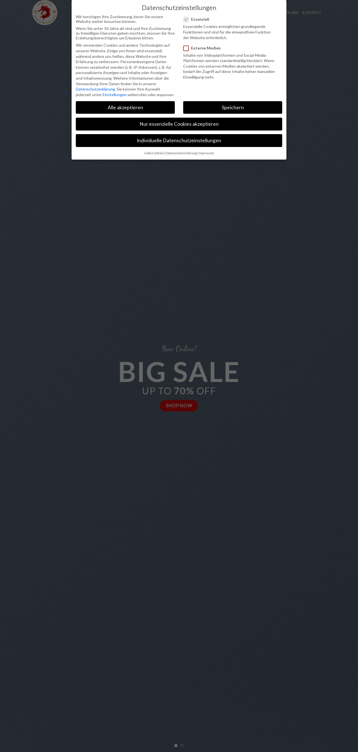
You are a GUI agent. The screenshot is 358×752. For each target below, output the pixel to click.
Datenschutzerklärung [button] (181, 152)
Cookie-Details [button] (154, 152)
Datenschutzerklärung (95, 88)
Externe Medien (204, 47)
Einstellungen (115, 93)
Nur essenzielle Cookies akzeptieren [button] (179, 123)
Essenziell (198, 18)
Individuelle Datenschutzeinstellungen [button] (179, 140)
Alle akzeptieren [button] (125, 107)
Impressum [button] (206, 152)
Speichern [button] (233, 107)
